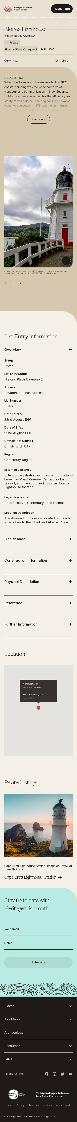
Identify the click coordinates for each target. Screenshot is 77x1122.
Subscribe (38, 962)
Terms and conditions (40, 1105)
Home (9, 1105)
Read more (38, 119)
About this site (63, 1105)
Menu (59, 8)
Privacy (20, 1105)
